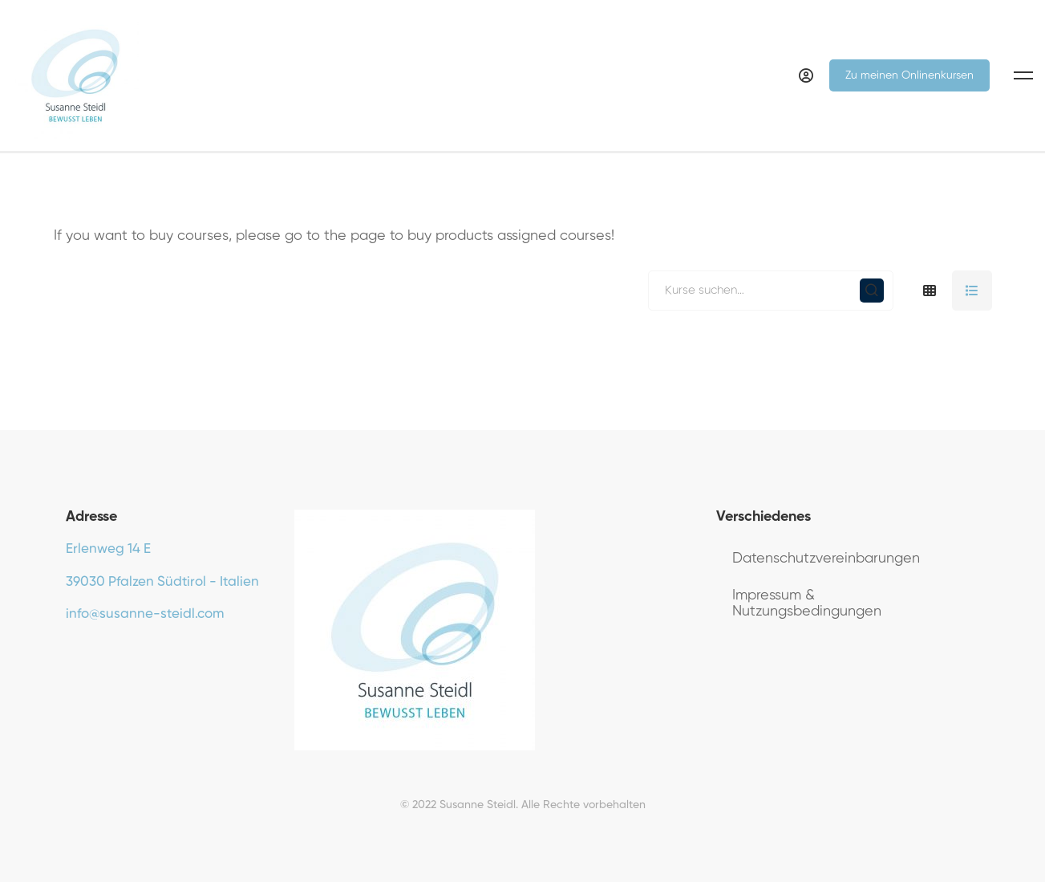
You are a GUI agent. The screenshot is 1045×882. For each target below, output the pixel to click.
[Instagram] (115, 653)
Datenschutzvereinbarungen (826, 558)
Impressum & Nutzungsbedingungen (806, 603)
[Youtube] (90, 653)
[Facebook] (65, 653)
